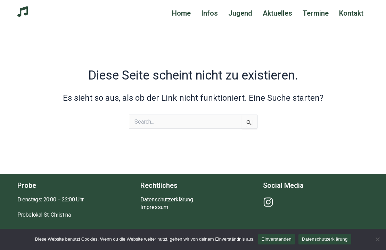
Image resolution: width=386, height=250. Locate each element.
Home (181, 13)
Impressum (154, 207)
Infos (209, 13)
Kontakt (351, 13)
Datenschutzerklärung (166, 199)
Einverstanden (276, 239)
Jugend (240, 13)
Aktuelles (277, 13)
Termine (316, 13)
